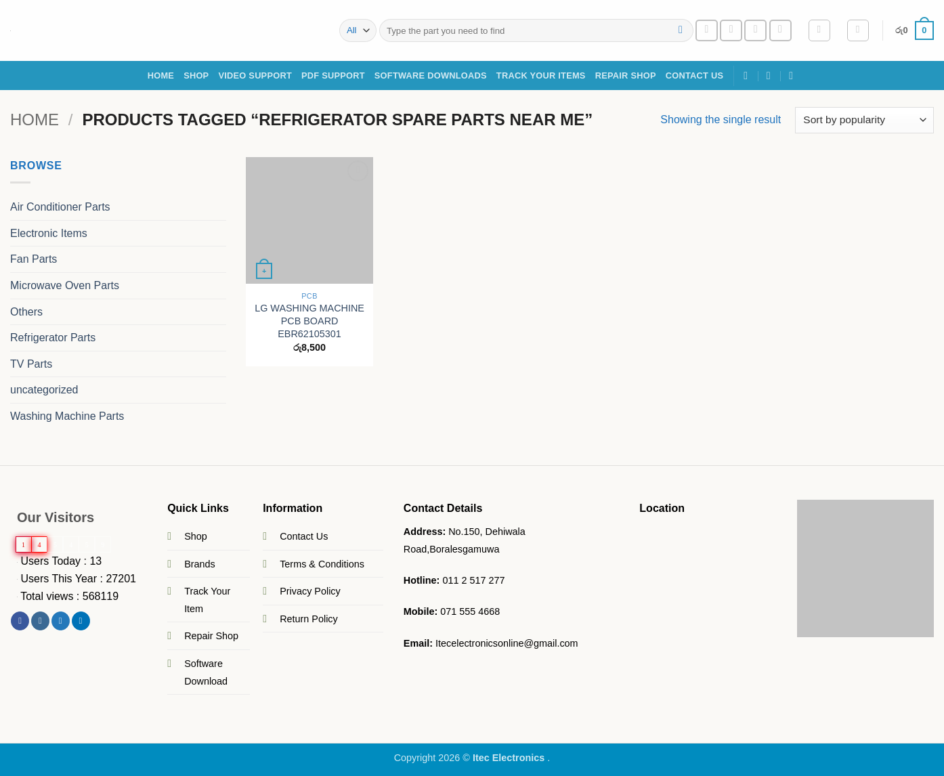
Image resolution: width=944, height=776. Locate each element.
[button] (819, 30)
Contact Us (695, 75)
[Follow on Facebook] (706, 31)
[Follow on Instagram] (40, 620)
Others (26, 311)
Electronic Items (48, 233)
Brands (199, 564)
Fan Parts (33, 259)
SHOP (196, 75)
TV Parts (31, 364)
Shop (195, 536)
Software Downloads (430, 75)
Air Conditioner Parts (60, 207)
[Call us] (755, 31)
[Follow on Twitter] (60, 620)
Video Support (255, 75)
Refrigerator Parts (52, 337)
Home (161, 75)
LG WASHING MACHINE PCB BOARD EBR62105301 (309, 321)
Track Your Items (541, 75)
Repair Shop (625, 75)
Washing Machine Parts (67, 416)
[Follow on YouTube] (780, 31)
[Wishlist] (858, 30)
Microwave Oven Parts (64, 285)
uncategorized (44, 389)
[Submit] (681, 30)
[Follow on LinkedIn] (81, 620)
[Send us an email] (731, 31)
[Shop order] (864, 120)
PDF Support (333, 75)
